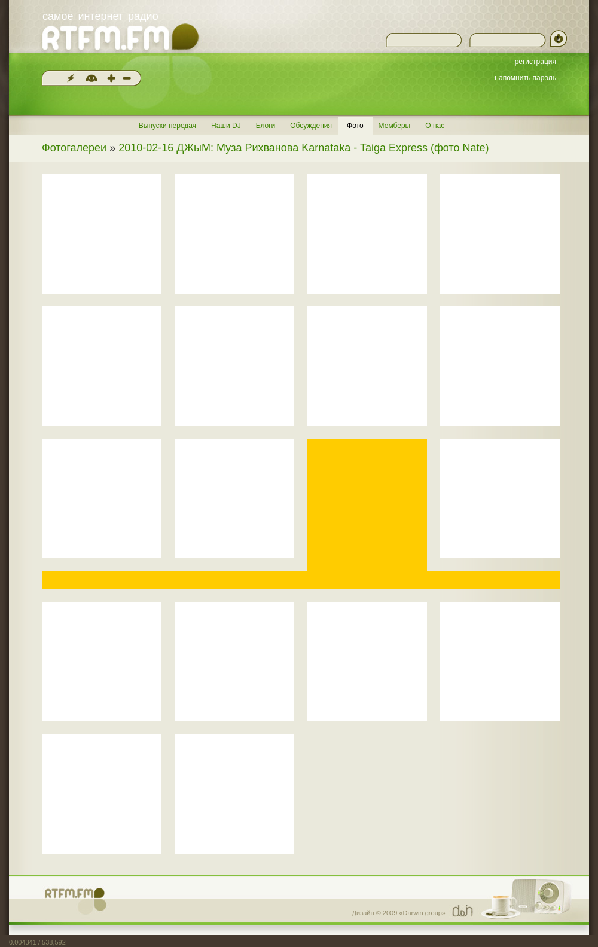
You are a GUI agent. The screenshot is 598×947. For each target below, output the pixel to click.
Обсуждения (311, 125)
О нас (434, 125)
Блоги (266, 125)
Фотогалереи (74, 148)
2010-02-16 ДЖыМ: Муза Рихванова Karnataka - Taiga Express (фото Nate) (303, 148)
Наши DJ (226, 125)
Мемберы (395, 125)
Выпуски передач (167, 125)
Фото (355, 125)
